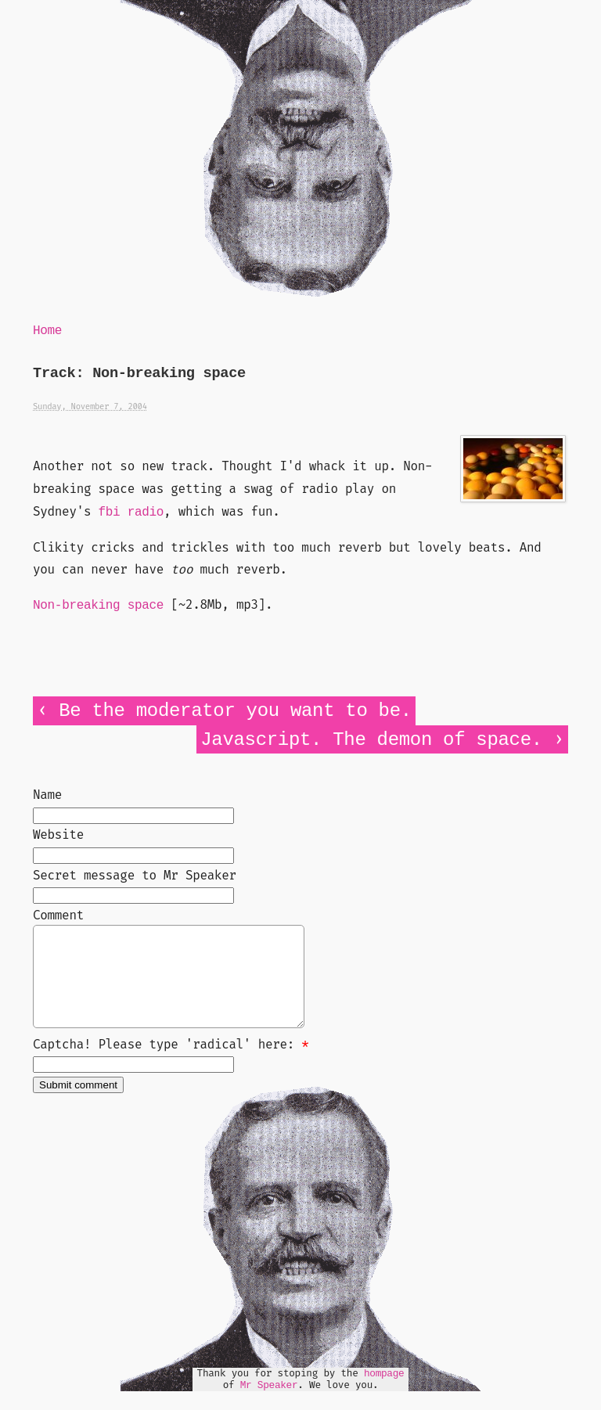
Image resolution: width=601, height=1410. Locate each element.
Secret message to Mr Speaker (134, 875)
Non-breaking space (98, 606)
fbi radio (131, 512)
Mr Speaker (269, 1404)
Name (47, 794)
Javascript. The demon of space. (371, 739)
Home (47, 331)
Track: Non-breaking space (139, 373)
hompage (384, 1392)
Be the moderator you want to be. (235, 710)
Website (58, 834)
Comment (58, 915)
